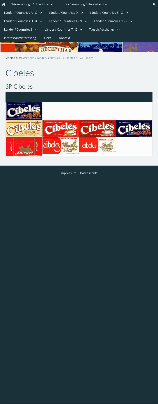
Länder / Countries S (49, 58)
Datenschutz (88, 173)
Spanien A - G (73, 58)
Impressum (68, 173)
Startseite (28, 58)
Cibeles (88, 58)
